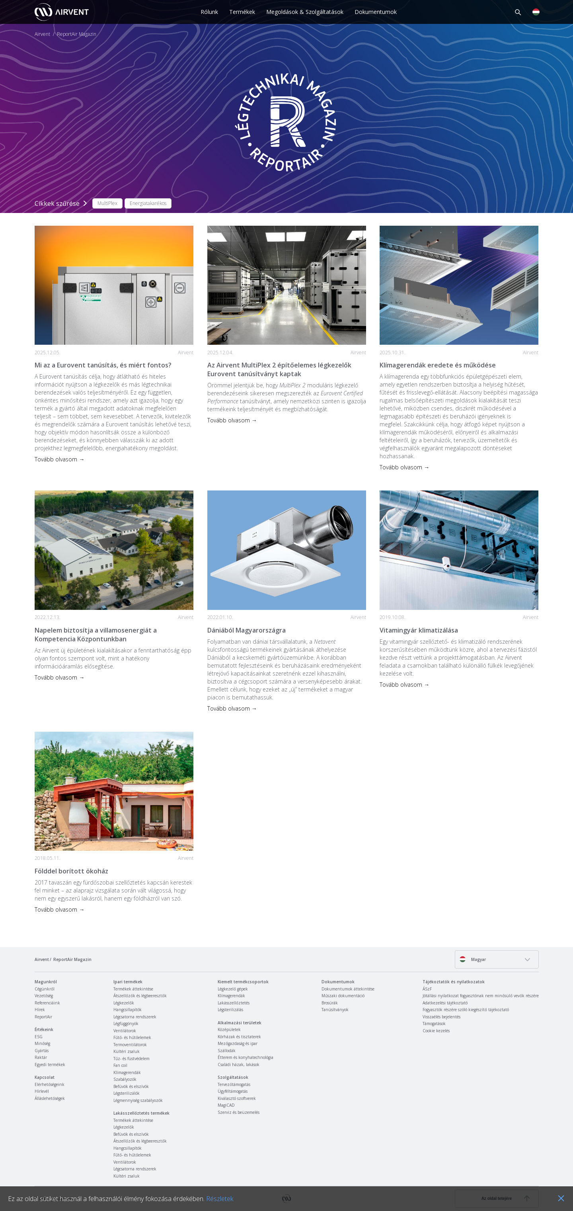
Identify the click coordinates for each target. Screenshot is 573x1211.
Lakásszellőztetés (233, 1003)
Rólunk (209, 12)
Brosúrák (330, 1003)
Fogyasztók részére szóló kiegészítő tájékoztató (466, 1009)
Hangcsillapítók (127, 1009)
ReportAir (43, 1017)
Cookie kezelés (436, 1030)
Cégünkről (45, 989)
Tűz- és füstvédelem (131, 1058)
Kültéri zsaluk (126, 1051)
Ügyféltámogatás (233, 1091)
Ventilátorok (124, 1030)
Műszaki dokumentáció (343, 995)
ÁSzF (427, 989)
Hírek (40, 1009)
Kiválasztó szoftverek (237, 1098)
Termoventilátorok (130, 1044)
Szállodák (227, 1050)
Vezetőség (44, 995)
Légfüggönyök (125, 1023)
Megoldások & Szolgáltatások (304, 12)
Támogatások (434, 1023)
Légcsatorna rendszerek (134, 1017)
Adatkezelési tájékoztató (445, 1003)
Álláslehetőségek (50, 1098)
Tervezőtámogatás (234, 1084)
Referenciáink (47, 1003)
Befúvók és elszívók (131, 1086)
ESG (39, 1036)
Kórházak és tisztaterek (239, 1036)
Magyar (472, 959)
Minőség (42, 1043)
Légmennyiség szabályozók (138, 1100)
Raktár (41, 1057)
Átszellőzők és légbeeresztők (140, 995)
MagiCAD (226, 1105)
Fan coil (120, 1065)
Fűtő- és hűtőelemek (132, 1037)
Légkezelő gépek (233, 989)
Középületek (229, 1029)
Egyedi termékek (50, 1064)
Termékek (242, 12)
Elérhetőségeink (49, 1084)
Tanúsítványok (335, 1009)
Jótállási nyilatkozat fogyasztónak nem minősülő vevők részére (481, 995)
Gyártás (42, 1050)
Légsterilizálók (126, 1093)
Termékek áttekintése (133, 989)
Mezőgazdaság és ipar (237, 1043)
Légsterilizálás (230, 1009)
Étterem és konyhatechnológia (245, 1057)
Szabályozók (124, 1079)
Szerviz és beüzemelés (238, 1112)
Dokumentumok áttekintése (348, 989)
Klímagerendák (127, 1072)
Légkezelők (123, 1003)
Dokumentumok (376, 12)
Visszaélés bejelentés (441, 1017)
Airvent (42, 34)
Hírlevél (42, 1091)
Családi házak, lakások (238, 1064)
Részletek (219, 1198)
